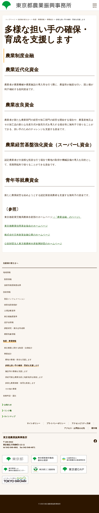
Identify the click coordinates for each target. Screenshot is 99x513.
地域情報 (7, 272)
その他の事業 (10, 389)
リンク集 (8, 411)
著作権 (94, 428)
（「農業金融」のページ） (66, 217)
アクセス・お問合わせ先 (74, 428)
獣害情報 (8, 279)
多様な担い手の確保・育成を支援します (22, 365)
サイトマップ (9, 416)
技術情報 (7, 292)
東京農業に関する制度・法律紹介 (18, 348)
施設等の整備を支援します (16, 371)
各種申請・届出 (9, 396)
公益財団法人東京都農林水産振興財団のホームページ (33, 243)
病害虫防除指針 (10, 305)
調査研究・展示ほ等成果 (14, 328)
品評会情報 (9, 322)
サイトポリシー (33, 423)
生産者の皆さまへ (10, 263)
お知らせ (8, 405)
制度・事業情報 (9, 341)
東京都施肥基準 (10, 316)
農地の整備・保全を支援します (18, 360)
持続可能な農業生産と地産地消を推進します (24, 377)
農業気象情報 (9, 334)
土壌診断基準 (9, 311)
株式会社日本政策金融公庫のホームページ (27, 234)
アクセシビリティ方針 (81, 423)
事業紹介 (8, 354)
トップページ (10, 19)
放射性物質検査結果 (12, 285)
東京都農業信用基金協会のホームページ (26, 226)
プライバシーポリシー (56, 423)
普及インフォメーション (14, 299)
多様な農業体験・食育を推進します (20, 383)
